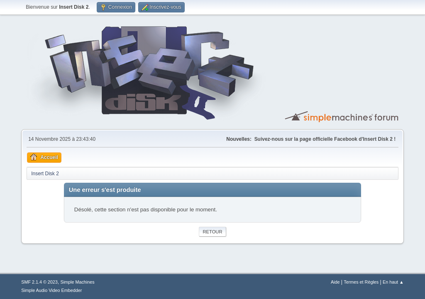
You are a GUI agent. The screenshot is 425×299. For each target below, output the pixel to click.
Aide (335, 281)
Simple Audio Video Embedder (51, 290)
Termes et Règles (361, 281)
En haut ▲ (393, 281)
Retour (212, 231)
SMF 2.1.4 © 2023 (39, 281)
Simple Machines (78, 281)
